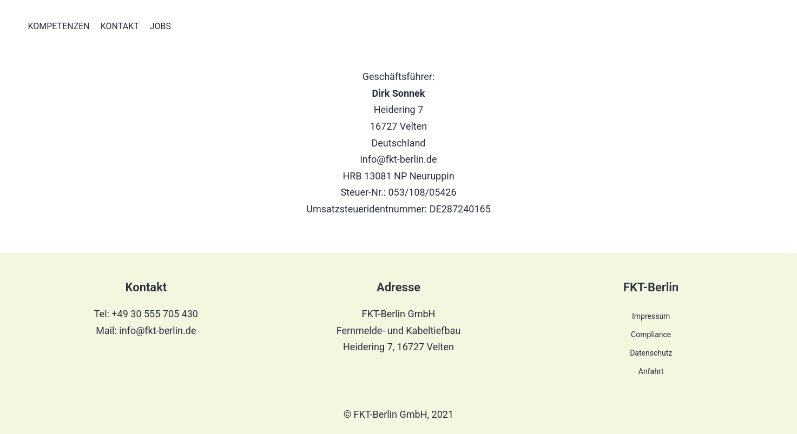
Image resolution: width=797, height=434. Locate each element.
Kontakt (120, 26)
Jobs (160, 26)
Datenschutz (651, 353)
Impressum (651, 316)
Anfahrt (651, 371)
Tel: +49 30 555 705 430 (146, 313)
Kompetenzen (59, 26)
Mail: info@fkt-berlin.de (146, 330)
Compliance (651, 334)
